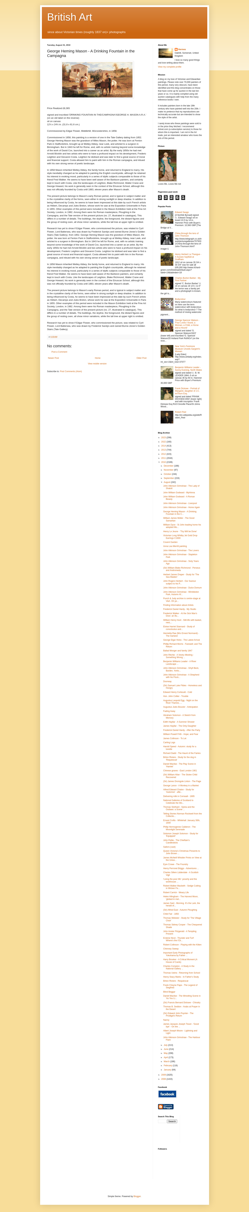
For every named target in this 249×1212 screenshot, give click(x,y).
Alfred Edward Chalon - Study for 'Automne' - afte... (178, 790)
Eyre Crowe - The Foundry (175, 864)
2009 (163, 1075)
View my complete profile (169, 67)
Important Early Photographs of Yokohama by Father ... (177, 954)
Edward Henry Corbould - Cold (177, 692)
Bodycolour (180, 299)
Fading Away (169, 711)
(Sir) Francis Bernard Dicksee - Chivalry (181, 1002)
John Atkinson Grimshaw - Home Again (181, 507)
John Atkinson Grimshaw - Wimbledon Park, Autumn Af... (181, 593)
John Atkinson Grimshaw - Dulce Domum (182, 587)
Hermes (182, 49)
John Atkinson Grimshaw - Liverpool (180, 503)
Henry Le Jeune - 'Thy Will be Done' (180, 531)
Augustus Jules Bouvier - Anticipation (180, 707)
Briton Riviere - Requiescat (175, 981)
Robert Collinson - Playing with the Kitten (182, 944)
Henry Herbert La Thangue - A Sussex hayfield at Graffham (188, 257)
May (166, 1053)
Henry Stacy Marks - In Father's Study (181, 977)
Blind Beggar (169, 992)
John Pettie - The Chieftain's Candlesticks (176, 841)
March (167, 1061)
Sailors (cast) (169, 847)
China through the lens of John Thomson (186, 234)
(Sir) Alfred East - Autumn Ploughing (180, 910)
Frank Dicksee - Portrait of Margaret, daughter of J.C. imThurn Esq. (187, 391)
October (168, 474)
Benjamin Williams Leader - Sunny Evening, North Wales (188, 368)
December (169, 466)
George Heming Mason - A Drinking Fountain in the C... (179, 512)
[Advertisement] (198, 1128)
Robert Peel (180, 412)
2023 (163, 437)
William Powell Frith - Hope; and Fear (180, 734)
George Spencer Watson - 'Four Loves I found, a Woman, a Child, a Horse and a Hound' (187, 324)
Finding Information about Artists (178, 605)
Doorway (167, 681)
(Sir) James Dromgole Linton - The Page (182, 781)
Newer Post (53, 358)
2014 (163, 446)
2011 (163, 458)
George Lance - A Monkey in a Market (180, 785)
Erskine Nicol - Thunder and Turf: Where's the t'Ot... (178, 939)
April (166, 1057)
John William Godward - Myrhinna (179, 492)
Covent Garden (170, 542)
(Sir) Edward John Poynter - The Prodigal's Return (178, 1014)
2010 (163, 462)
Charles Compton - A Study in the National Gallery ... (178, 967)
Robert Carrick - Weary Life (176, 892)
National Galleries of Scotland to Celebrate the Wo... (178, 801)
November (169, 470)
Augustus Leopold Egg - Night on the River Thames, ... (180, 701)
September (169, 478)
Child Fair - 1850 (171, 914)
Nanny (166, 1020)
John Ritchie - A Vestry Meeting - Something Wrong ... (178, 656)
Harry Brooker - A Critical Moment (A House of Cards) (180, 960)
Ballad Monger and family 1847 (177, 650)
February (168, 1065)
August (167, 482)
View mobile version (97, 363)
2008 (163, 1079)
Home (97, 358)
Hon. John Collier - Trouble (175, 696)
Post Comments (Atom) (71, 371)
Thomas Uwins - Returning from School (181, 973)
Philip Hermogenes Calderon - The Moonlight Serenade (179, 828)
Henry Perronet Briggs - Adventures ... (181, 868)
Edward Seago (182, 212)
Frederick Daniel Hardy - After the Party (181, 730)
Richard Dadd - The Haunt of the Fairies (182, 753)
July (166, 1045)
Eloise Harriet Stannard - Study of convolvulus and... (179, 627)
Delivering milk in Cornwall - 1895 (178, 796)
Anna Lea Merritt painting (175, 546)
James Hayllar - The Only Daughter (179, 726)
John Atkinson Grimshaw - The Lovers (181, 550)
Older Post (142, 358)
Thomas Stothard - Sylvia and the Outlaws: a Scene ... (178, 808)
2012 (163, 454)
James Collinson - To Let (174, 738)
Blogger (137, 1196)
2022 (163, 442)
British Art (69, 17)
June (166, 1049)
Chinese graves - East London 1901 (180, 770)
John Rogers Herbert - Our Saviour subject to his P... (179, 582)
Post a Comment (59, 352)
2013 (163, 450)
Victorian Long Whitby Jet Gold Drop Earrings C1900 (180, 536)
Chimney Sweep (170, 949)
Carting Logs (169, 742)
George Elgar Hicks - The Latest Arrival (181, 640)
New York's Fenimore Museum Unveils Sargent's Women (187, 349)
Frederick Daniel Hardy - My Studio (179, 609)
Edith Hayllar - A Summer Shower (178, 722)
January (168, 1070)
